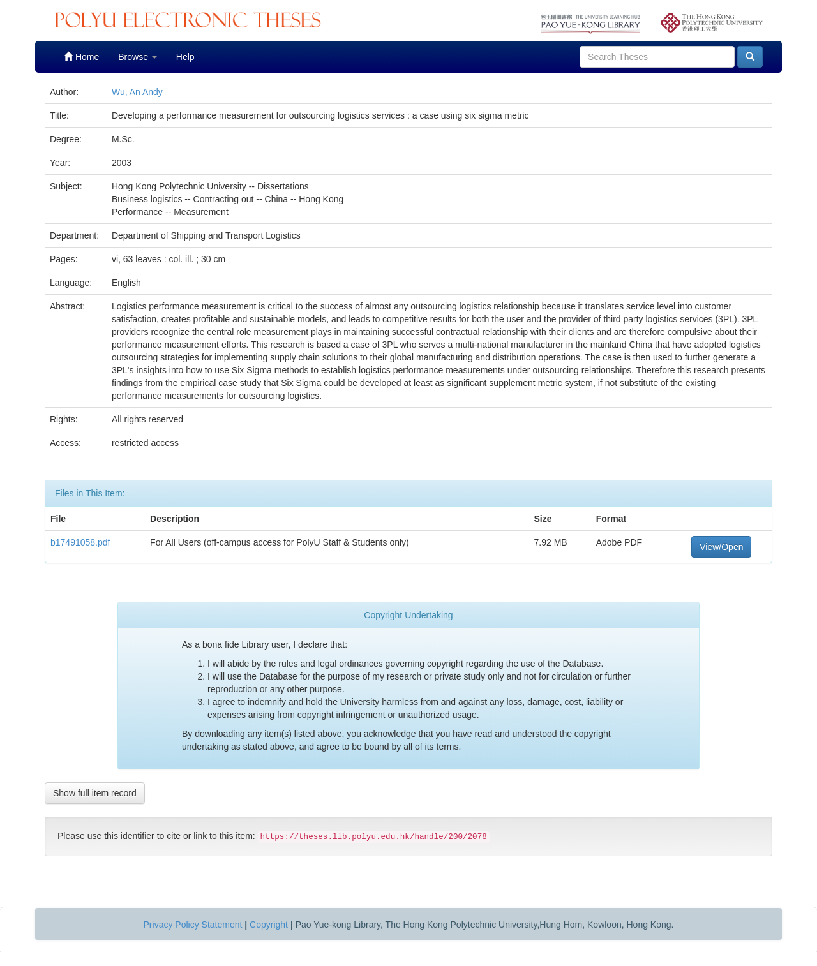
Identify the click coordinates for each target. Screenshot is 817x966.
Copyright (269, 924)
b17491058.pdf (80, 542)
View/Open (721, 547)
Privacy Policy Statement (193, 924)
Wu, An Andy (137, 92)
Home (81, 56)
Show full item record (95, 793)
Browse (137, 57)
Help (185, 57)
